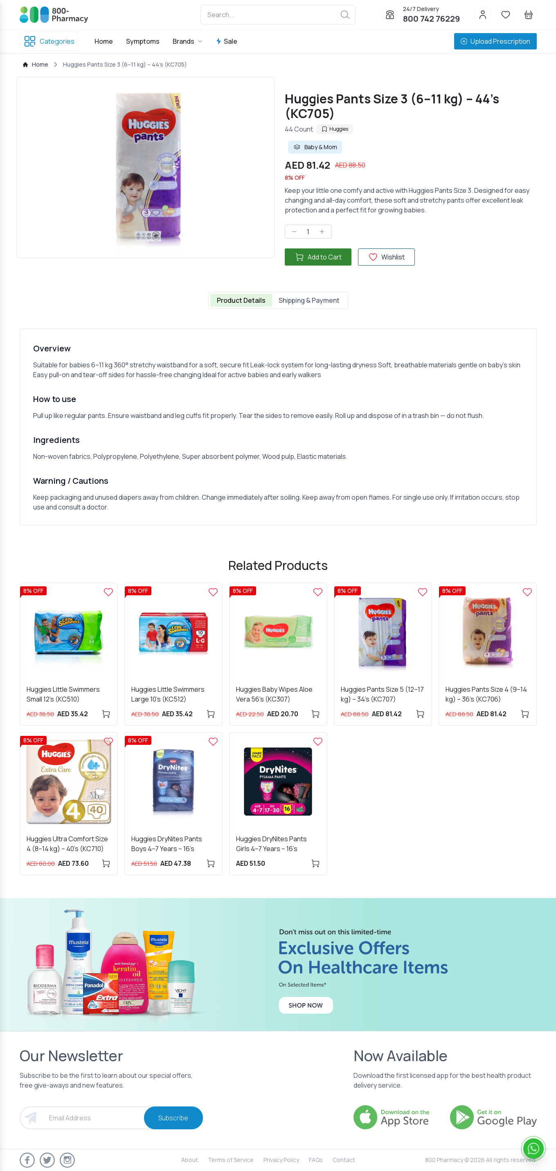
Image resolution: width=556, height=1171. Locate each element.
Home (104, 41)
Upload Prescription (495, 41)
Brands (188, 41)
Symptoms (143, 41)
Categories (48, 41)
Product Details (241, 300)
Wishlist (386, 257)
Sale (226, 41)
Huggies (334, 128)
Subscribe (173, 1117)
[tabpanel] (278, 427)
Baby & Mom (315, 147)
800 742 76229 (431, 18)
